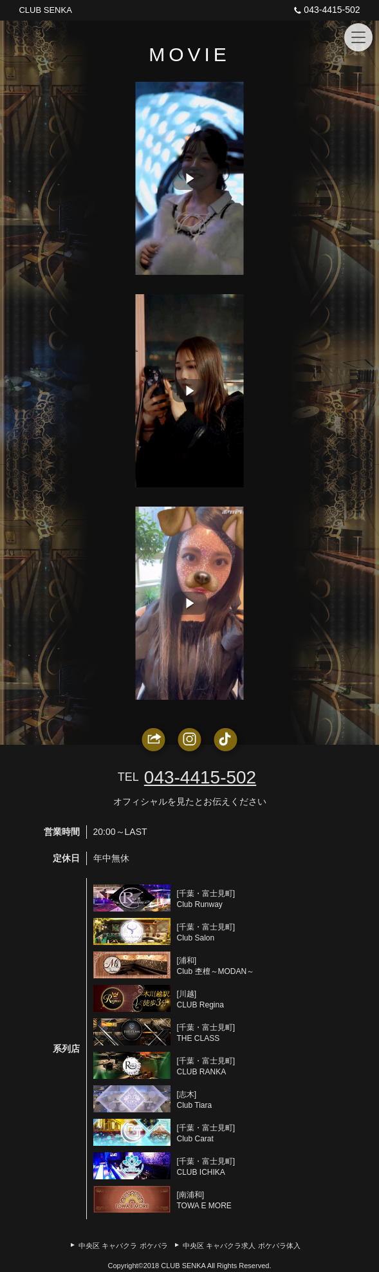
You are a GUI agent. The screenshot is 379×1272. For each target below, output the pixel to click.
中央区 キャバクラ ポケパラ (123, 1245)
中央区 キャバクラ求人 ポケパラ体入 (241, 1245)
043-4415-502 (325, 10)
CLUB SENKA (45, 10)
